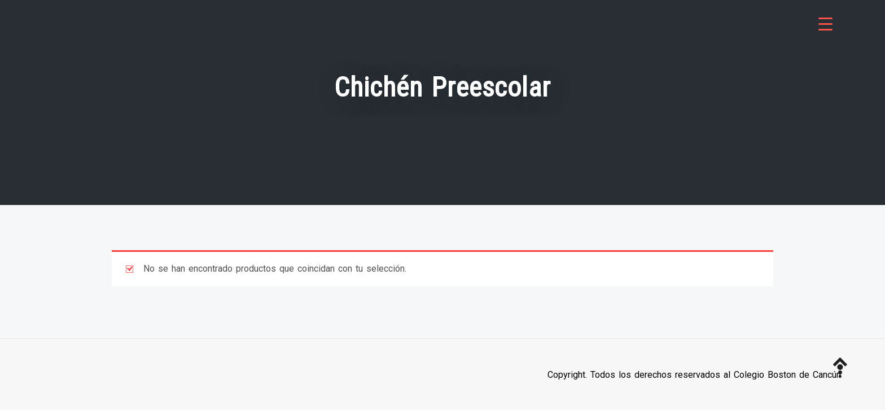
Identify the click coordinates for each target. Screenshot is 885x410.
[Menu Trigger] (825, 24)
